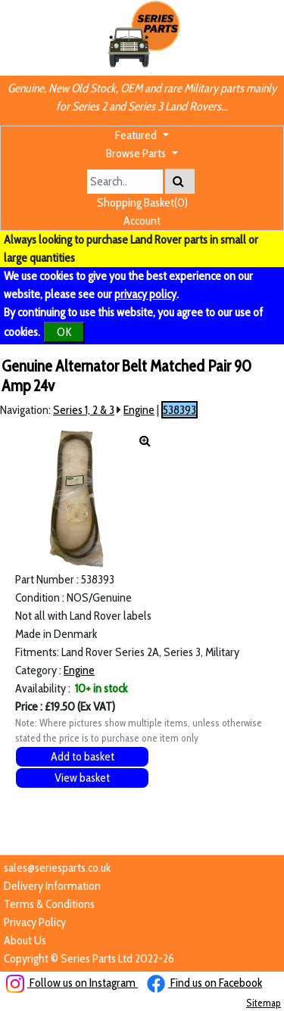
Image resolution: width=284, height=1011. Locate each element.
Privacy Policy (35, 922)
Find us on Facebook (204, 982)
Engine (138, 410)
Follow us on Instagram (72, 982)
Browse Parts (137, 153)
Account (142, 220)
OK (64, 332)
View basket (82, 777)
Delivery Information (52, 886)
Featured (137, 135)
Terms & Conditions (49, 904)
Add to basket (82, 756)
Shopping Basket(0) (142, 202)
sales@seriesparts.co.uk (57, 867)
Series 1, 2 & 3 (83, 410)
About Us (25, 940)
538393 (179, 410)
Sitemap (263, 1003)
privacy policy (145, 294)
